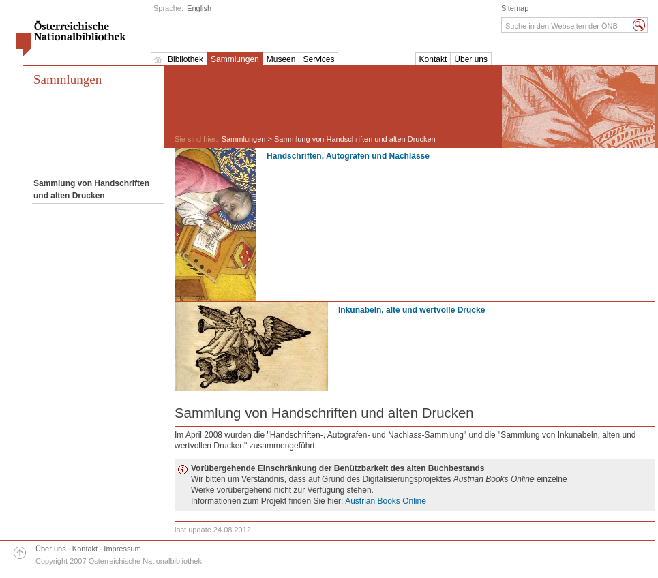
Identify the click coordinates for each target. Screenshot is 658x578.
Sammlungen (235, 59)
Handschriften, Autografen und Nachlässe (348, 156)
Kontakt (433, 59)
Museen (281, 59)
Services (318, 59)
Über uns (471, 59)
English (199, 8)
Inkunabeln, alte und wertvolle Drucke (411, 310)
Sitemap (514, 8)
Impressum (122, 549)
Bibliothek (185, 59)
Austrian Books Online (385, 501)
